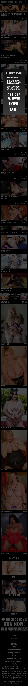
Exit (13, 109)
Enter (13, 103)
